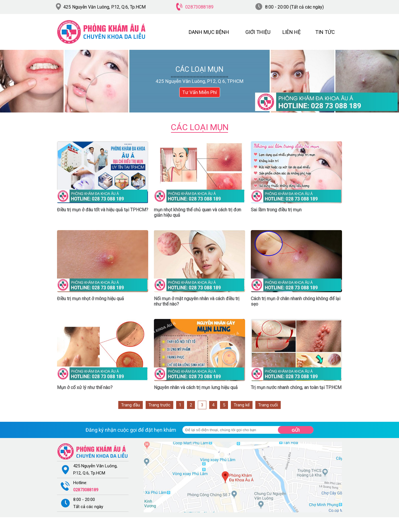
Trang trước (159, 405)
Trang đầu (130, 405)
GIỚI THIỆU (257, 32)
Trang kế (242, 405)
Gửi (296, 430)
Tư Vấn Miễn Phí (199, 92)
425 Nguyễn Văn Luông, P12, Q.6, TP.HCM (199, 81)
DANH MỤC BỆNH (209, 32)
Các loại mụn (199, 69)
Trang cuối (268, 405)
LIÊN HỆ (291, 32)
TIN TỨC (325, 32)
